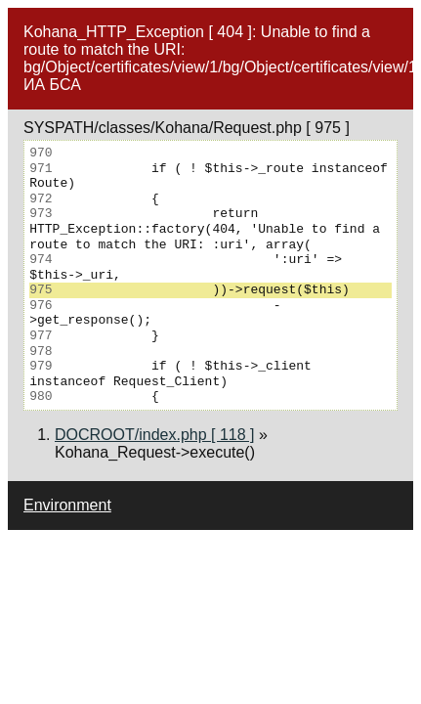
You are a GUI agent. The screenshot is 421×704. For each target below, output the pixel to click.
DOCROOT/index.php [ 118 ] (155, 434)
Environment (67, 505)
